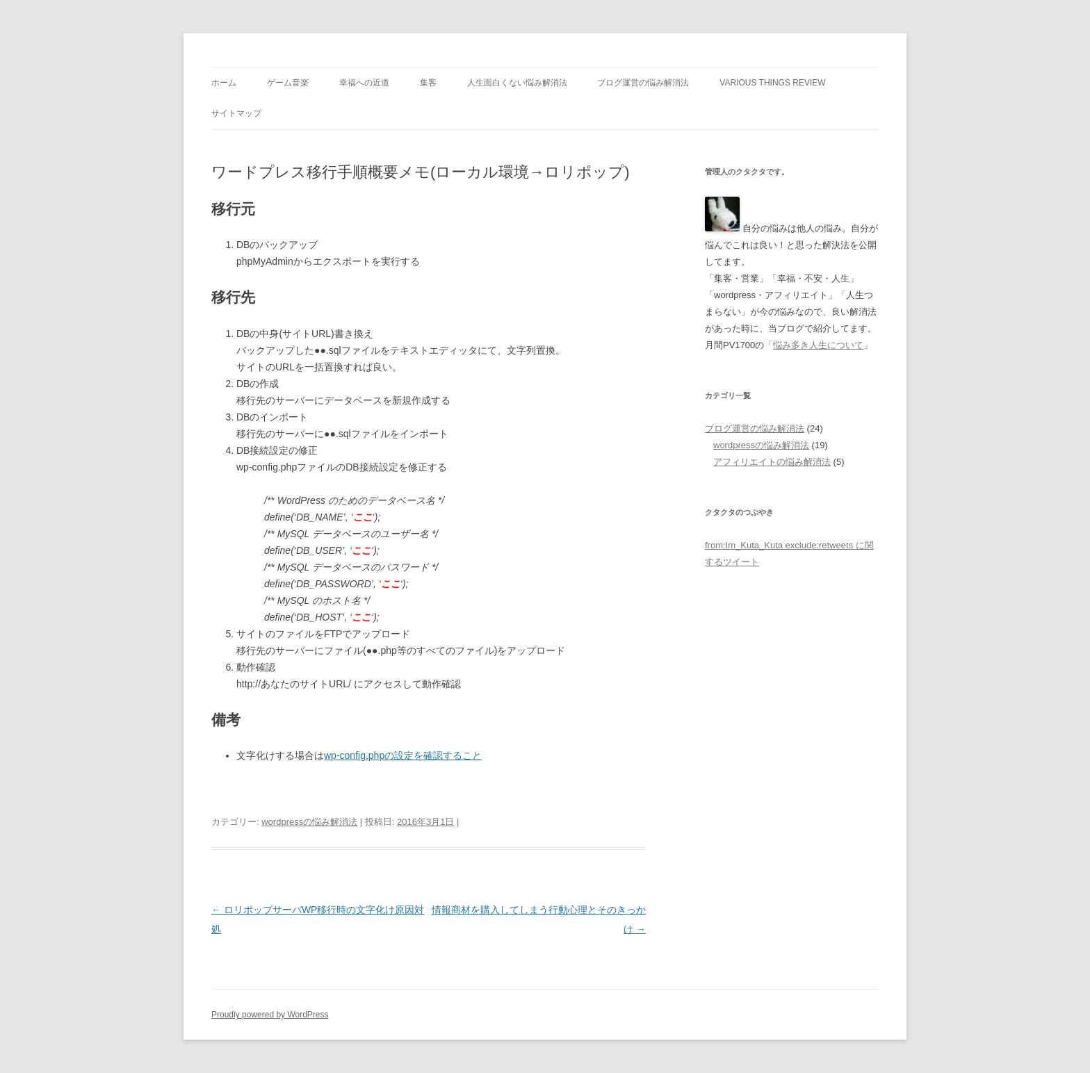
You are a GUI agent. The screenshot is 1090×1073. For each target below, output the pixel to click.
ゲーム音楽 (288, 83)
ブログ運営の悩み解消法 (643, 83)
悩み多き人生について (818, 345)
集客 (428, 83)
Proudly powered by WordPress (270, 1014)
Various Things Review (772, 83)
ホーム (223, 83)
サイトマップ (236, 113)
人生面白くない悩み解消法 (517, 83)
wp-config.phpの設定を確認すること (403, 755)
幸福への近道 (364, 83)
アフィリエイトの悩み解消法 (772, 462)
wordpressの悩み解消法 (309, 822)
